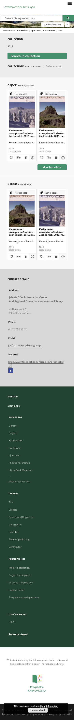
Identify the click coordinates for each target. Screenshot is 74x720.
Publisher (14, 532)
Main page (13, 405)
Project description (19, 567)
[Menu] (69, 3)
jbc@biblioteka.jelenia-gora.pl (24, 345)
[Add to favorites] (11, 157)
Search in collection (25, 56)
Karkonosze (49, 30)
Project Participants (19, 575)
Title (11, 502)
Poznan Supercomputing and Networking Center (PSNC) (39, 714)
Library (13, 425)
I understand (38, 710)
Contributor (15, 546)
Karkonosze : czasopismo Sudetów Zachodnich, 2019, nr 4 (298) (22, 133)
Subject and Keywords (21, 517)
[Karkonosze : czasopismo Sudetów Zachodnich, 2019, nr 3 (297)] (52, 110)
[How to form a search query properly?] (67, 24)
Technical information (21, 582)
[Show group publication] (22, 94)
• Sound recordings (19, 462)
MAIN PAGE (9, 30)
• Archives (14, 448)
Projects (13, 433)
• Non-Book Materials (21, 470)
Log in (12, 621)
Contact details (17, 590)
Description (15, 524)
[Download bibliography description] (18, 157)
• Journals (36, 30)
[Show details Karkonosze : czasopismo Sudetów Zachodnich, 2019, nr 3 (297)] (62, 157)
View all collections (19, 481)
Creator (13, 509)
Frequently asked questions (24, 597)
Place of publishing (19, 539)
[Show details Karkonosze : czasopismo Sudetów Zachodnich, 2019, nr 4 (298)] (32, 157)
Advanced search (52, 24)
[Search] (68, 18)
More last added (52, 167)
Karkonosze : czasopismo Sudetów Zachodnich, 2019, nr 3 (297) (52, 133)
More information (49, 706)
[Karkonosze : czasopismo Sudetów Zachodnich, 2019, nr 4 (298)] (22, 110)
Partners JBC (16, 440)
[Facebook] (10, 371)
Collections (23, 30)
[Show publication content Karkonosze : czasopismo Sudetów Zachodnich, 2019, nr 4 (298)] (25, 157)
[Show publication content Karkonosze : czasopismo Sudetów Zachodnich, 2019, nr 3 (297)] (55, 157)
